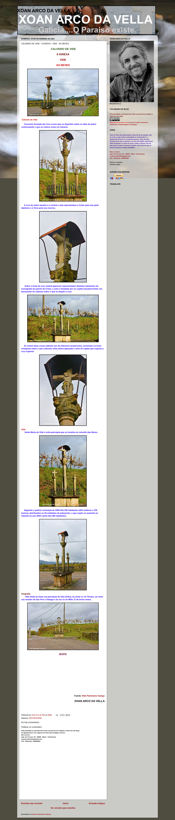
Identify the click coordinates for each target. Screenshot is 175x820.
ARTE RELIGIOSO (35, 718)
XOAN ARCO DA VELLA (43, 10)
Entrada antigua (97, 803)
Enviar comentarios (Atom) (41, 814)
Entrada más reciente (31, 803)
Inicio (65, 803)
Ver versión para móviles (63, 808)
